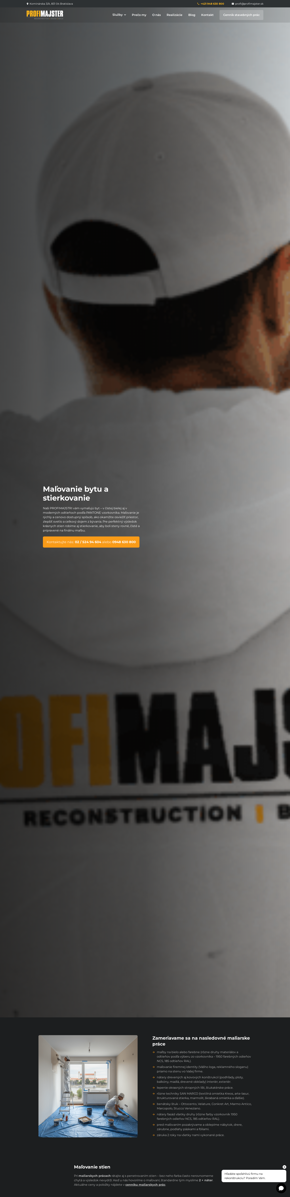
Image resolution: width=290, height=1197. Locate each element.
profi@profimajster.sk (247, 3)
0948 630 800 (124, 542)
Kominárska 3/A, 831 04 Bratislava (50, 3)
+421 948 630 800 (210, 3)
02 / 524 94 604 (88, 542)
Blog (191, 15)
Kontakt (207, 15)
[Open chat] (281, 1188)
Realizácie (174, 15)
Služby (119, 14)
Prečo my (139, 15)
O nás (156, 15)
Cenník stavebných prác (241, 15)
